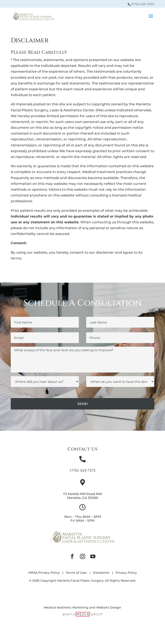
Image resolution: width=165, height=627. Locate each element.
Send (82, 403)
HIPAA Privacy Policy (44, 573)
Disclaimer (101, 573)
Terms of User (76, 573)
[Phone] (120, 337)
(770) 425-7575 (142, 4)
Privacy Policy (126, 573)
